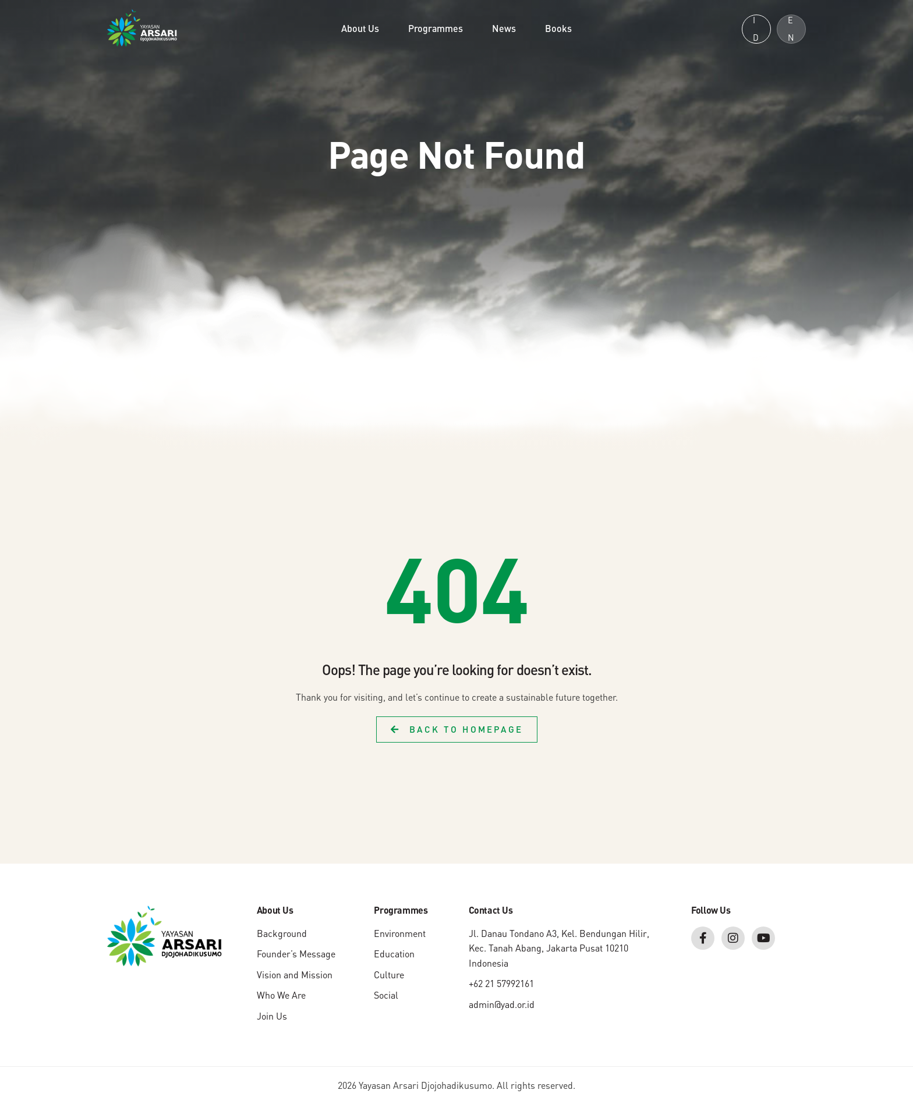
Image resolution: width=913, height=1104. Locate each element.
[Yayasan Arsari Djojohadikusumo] (142, 27)
